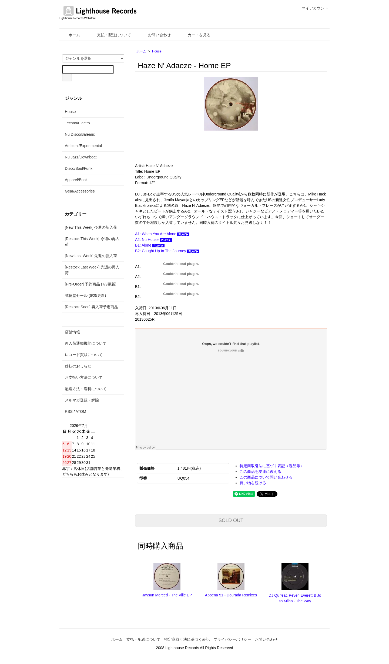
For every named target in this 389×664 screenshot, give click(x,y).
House (157, 51)
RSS (69, 411)
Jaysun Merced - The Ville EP (167, 595)
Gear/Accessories (80, 191)
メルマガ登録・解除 (82, 400)
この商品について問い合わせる (266, 477)
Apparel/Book (76, 180)
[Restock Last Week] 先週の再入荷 (92, 270)
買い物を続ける (253, 483)
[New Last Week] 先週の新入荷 (91, 256)
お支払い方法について (84, 377)
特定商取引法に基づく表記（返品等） (272, 466)
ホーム (70, 35)
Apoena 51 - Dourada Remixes (231, 595)
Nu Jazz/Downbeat (81, 157)
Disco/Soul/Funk (78, 168)
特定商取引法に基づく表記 (187, 639)
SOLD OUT (231, 520)
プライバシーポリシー (232, 639)
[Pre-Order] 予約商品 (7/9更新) (90, 284)
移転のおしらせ (78, 366)
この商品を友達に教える (260, 471)
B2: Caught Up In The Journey (167, 251)
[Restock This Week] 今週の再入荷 (92, 242)
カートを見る (195, 35)
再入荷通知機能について (85, 343)
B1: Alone (150, 245)
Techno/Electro (77, 123)
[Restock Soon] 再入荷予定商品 (91, 307)
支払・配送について (110, 35)
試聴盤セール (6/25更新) (85, 295)
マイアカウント (312, 8)
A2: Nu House (153, 239)
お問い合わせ (155, 35)
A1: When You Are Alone (162, 234)
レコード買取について (84, 355)
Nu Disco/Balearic (80, 134)
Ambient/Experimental (83, 146)
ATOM (81, 411)
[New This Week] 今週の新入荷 (91, 227)
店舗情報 (72, 332)
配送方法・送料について (85, 389)
